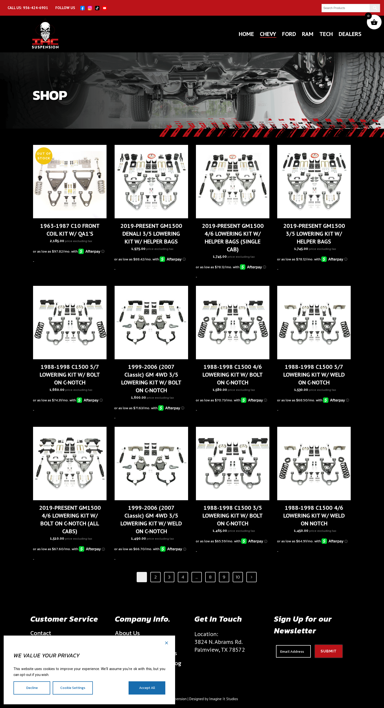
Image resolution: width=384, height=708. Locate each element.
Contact (40, 633)
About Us (127, 633)
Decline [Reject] (32, 687)
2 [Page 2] (155, 577)
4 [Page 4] (182, 577)
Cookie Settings (72, 687)
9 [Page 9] (224, 577)
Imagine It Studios (223, 698)
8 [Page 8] (210, 577)
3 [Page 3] (169, 577)
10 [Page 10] (238, 577)
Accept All (147, 687)
